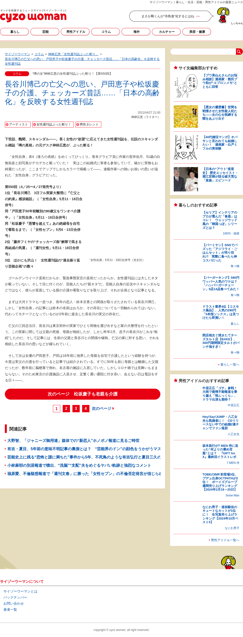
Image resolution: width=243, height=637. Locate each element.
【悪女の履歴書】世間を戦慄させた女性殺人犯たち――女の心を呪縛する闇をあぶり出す (219, 112)
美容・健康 (197, 32)
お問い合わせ (13, 603)
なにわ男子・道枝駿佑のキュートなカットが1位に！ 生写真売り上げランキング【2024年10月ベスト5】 (220, 514)
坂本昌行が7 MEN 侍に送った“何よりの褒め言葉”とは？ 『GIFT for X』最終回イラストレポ (220, 451)
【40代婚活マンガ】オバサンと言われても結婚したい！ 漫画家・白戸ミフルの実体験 (219, 142)
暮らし (15, 32)
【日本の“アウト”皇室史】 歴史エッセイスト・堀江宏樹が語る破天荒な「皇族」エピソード (220, 174)
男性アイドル (75, 32)
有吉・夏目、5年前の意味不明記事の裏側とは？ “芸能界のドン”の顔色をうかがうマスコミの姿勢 (94, 449)
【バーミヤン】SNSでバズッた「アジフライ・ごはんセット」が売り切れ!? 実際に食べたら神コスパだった (219, 252)
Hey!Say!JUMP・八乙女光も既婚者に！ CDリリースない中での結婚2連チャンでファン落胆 (220, 422)
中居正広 (233, 405)
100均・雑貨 (231, 233)
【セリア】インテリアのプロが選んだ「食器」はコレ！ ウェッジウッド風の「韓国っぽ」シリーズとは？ (219, 220)
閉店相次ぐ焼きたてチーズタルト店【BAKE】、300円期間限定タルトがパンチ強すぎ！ (220, 341)
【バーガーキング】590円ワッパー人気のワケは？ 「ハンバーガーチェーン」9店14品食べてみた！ (221, 283)
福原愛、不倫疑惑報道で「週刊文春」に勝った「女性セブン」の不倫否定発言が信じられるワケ (90, 474)
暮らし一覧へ (229, 364)
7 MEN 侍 (233, 463)
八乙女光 (233, 434)
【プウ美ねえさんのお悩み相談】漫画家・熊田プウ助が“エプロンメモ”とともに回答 (219, 81)
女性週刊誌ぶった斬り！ (53, 124)
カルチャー (167, 32)
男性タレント (89, 124)
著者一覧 (10, 609)
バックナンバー (15, 597)
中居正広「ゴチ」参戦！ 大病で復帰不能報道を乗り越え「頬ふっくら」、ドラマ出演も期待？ (221, 393)
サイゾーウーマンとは (20, 591)
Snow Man (232, 495)
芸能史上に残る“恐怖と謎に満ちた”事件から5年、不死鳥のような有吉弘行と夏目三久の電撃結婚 (92, 457)
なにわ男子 (232, 528)
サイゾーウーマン (33, 15)
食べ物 (235, 266)
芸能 (45, 32)
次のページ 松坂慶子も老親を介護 (83, 394)
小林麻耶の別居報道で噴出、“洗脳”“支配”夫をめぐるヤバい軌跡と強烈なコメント (79, 465)
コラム (106, 32)
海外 (136, 32)
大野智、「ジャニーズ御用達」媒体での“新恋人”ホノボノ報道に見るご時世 (73, 441)
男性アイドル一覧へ (225, 540)
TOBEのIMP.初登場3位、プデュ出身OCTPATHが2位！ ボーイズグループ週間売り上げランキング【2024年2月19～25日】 (220, 482)
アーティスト (18, 124)
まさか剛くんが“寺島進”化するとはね (167, 16)
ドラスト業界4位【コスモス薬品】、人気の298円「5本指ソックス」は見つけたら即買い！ (220, 312)
